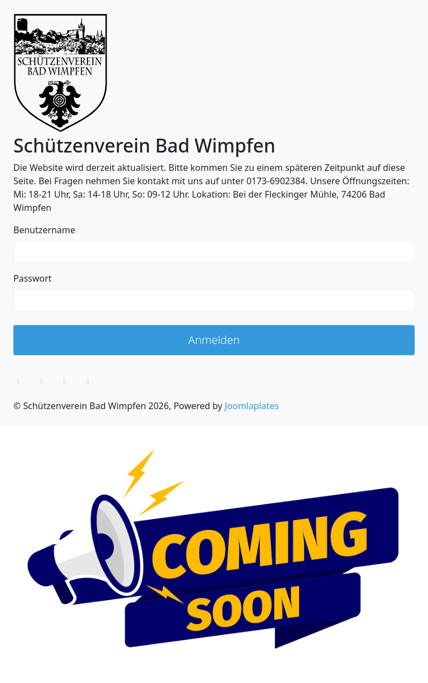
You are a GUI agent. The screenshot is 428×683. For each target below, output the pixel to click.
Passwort (32, 278)
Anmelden (214, 339)
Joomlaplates (252, 406)
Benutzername (44, 230)
